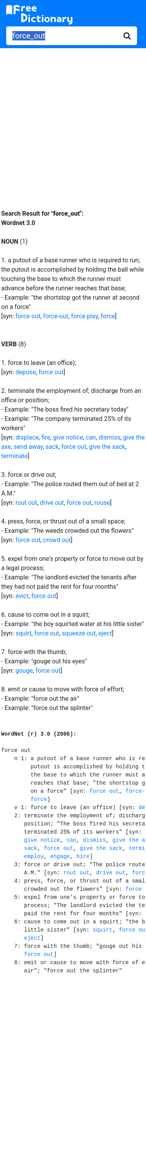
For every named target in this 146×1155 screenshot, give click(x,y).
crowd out (57, 540)
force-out (55, 316)
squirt (24, 633)
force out (28, 316)
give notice (68, 437)
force (108, 316)
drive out (52, 502)
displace (27, 437)
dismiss (109, 437)
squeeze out (79, 633)
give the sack (107, 446)
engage (60, 856)
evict (22, 596)
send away (28, 446)
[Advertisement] (73, 123)
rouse (102, 502)
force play (84, 316)
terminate (14, 456)
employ (34, 856)
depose (26, 372)
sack (52, 446)
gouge (24, 670)
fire (45, 437)
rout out (26, 502)
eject (105, 633)
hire (83, 856)
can (91, 437)
